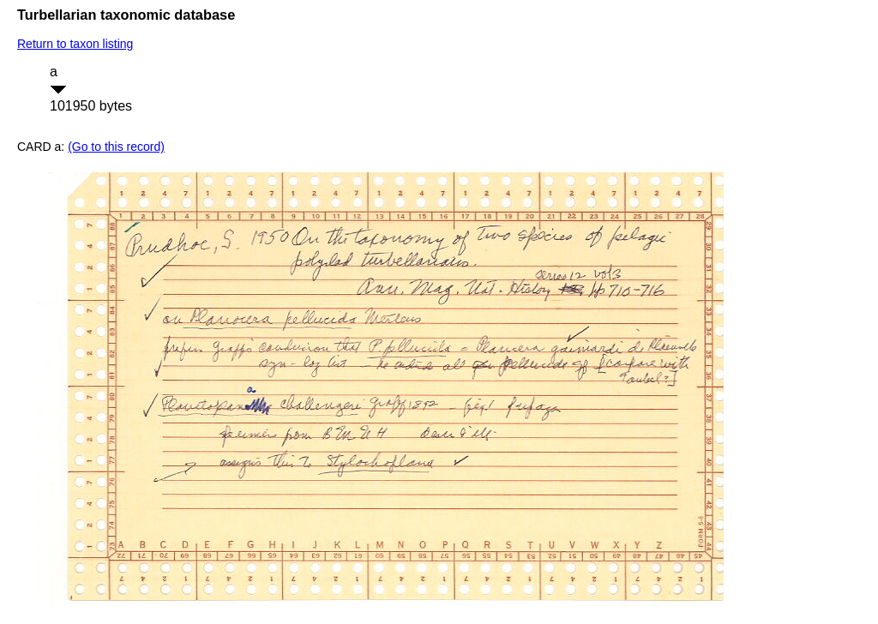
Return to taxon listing (75, 44)
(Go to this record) (116, 146)
